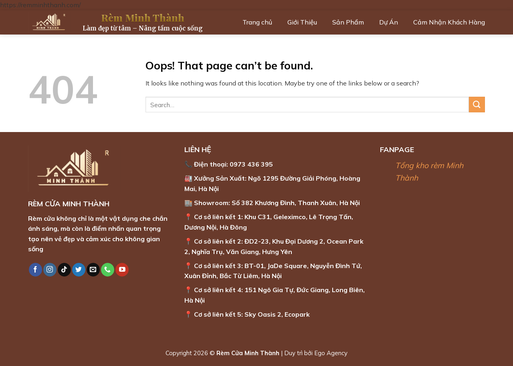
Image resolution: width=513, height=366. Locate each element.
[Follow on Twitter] (78, 270)
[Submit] (477, 104)
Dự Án (388, 22)
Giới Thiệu (302, 22)
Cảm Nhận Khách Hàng (449, 22)
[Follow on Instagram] (50, 270)
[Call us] (107, 270)
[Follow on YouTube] (122, 270)
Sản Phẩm (348, 22)
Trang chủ (257, 22)
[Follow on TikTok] (64, 270)
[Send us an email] (93, 270)
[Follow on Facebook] (35, 270)
